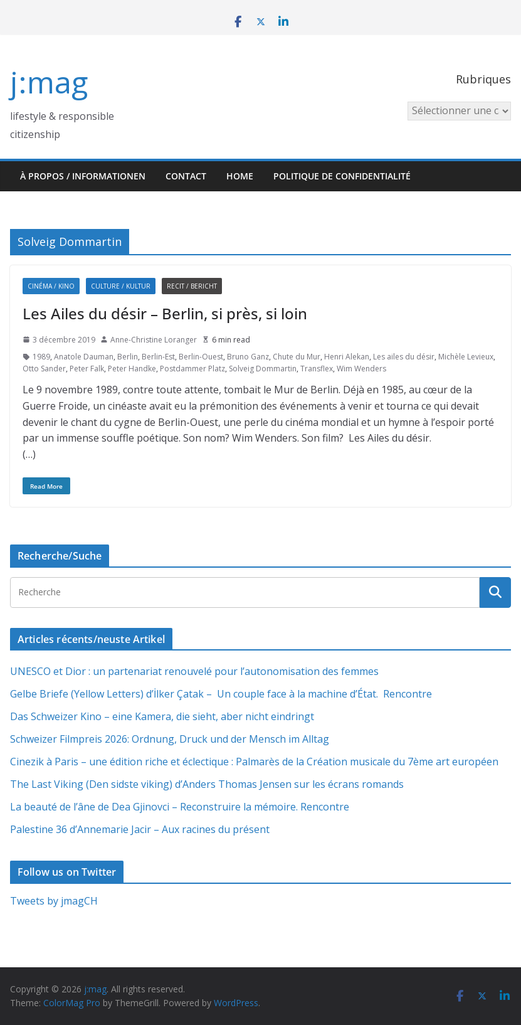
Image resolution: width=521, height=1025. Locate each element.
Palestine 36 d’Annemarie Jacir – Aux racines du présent (140, 829)
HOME (239, 176)
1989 (41, 356)
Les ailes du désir (403, 356)
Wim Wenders (361, 368)
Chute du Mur (296, 356)
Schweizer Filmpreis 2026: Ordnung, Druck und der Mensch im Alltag (169, 739)
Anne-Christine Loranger (153, 339)
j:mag (49, 81)
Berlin (127, 356)
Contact (186, 176)
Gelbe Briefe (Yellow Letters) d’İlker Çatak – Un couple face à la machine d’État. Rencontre (221, 694)
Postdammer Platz (192, 368)
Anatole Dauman (83, 356)
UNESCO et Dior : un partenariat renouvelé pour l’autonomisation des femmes (194, 671)
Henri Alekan (346, 356)
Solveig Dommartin (263, 368)
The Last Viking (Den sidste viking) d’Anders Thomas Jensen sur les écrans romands (207, 784)
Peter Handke (132, 368)
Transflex (316, 368)
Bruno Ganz (248, 356)
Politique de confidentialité (342, 176)
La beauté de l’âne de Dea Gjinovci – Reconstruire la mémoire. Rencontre (179, 807)
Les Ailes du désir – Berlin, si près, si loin (165, 313)
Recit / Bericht (192, 286)
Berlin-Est (158, 356)
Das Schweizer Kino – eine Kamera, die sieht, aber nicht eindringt (162, 716)
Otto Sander (44, 368)
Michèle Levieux (465, 356)
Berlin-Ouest (201, 356)
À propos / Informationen (82, 176)
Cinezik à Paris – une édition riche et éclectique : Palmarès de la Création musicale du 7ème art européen (254, 761)
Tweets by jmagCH (54, 901)
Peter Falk (87, 368)
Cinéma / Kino (51, 286)
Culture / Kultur (120, 286)
